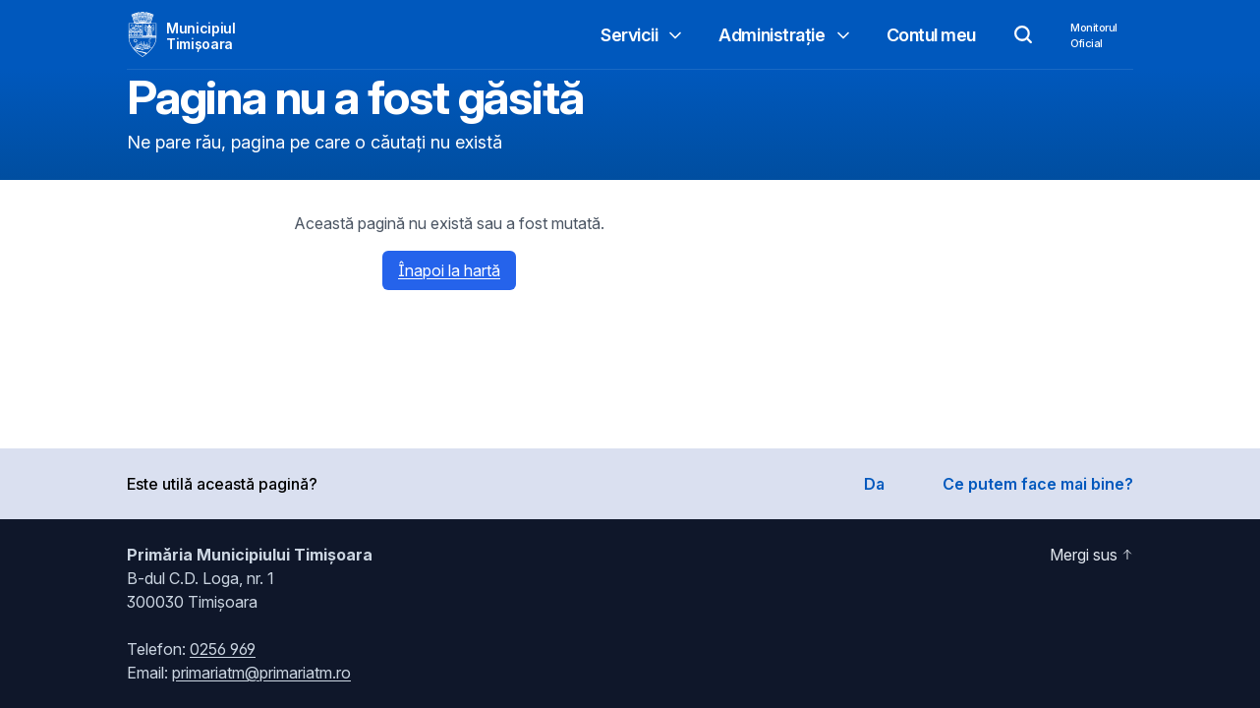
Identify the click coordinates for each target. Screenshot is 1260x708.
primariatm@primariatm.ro (261, 672)
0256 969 (223, 649)
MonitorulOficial (1093, 35)
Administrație (785, 35)
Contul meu (932, 35)
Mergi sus (1091, 554)
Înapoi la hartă (449, 270)
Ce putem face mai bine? (1038, 484)
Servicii (643, 35)
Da (874, 484)
